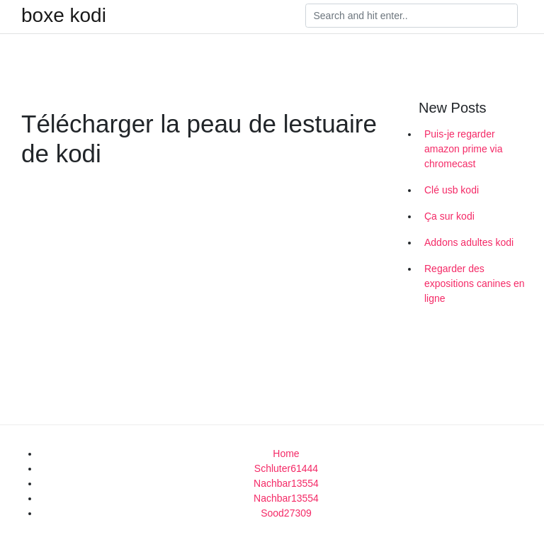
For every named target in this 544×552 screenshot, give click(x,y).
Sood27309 (286, 513)
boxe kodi (63, 15)
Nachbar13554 (286, 483)
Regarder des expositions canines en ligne (474, 283)
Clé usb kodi (451, 190)
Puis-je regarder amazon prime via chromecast (463, 148)
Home (286, 453)
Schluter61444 (286, 468)
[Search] (411, 16)
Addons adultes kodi (469, 242)
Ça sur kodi (449, 216)
